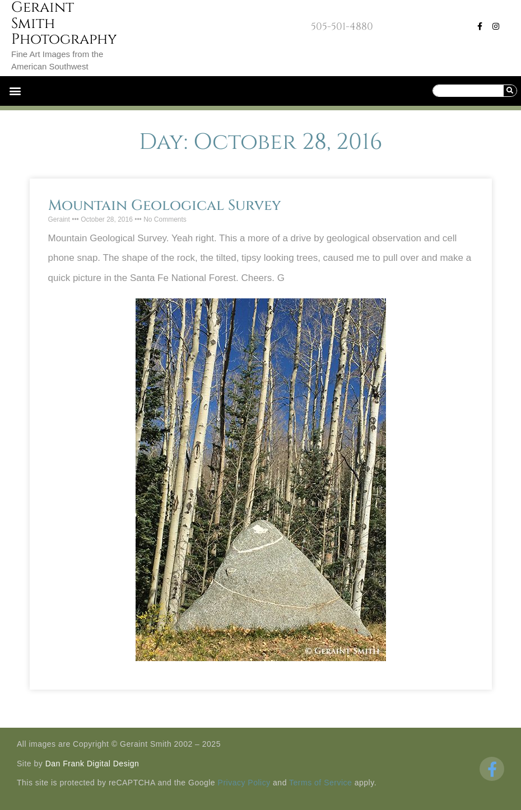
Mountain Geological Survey (164, 206)
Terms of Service (320, 782)
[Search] (510, 90)
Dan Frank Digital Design (92, 763)
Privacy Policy (244, 782)
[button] (15, 91)
